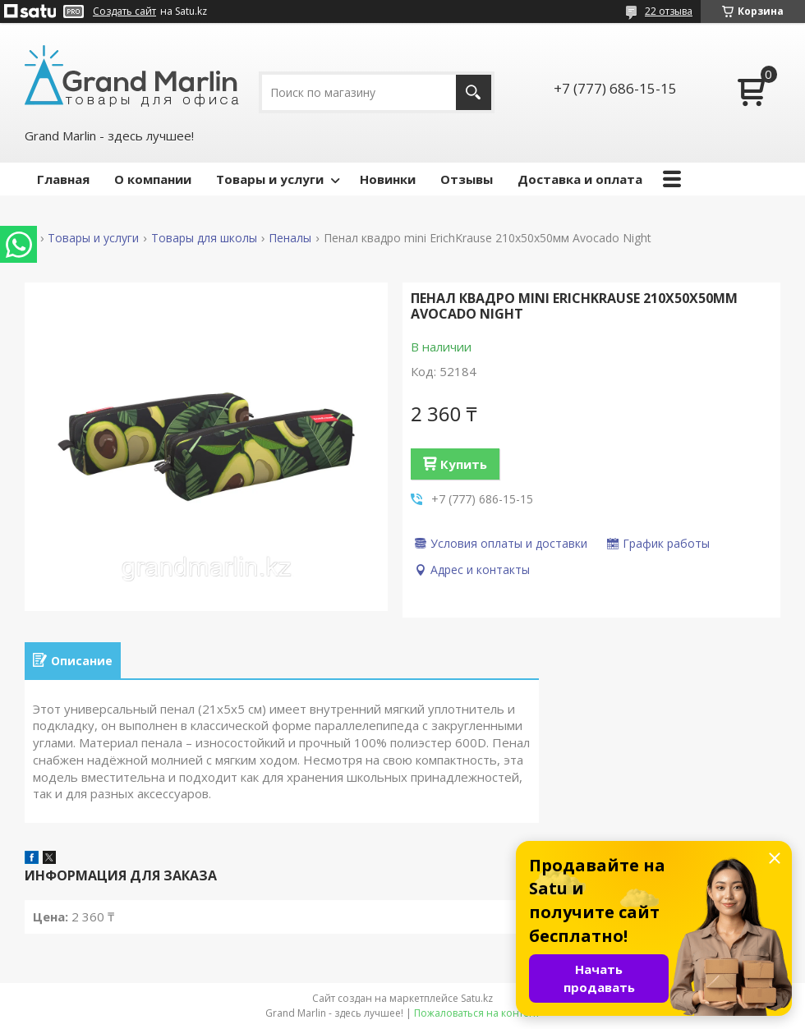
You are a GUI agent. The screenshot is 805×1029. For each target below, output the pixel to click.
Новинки (388, 179)
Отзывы (466, 179)
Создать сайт (124, 11)
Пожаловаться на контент (477, 1013)
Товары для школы (204, 238)
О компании (152, 179)
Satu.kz (477, 998)
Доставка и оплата (580, 179)
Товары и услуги (270, 179)
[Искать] (473, 92)
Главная (63, 179)
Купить (463, 464)
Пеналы (290, 238)
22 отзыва (668, 11)
